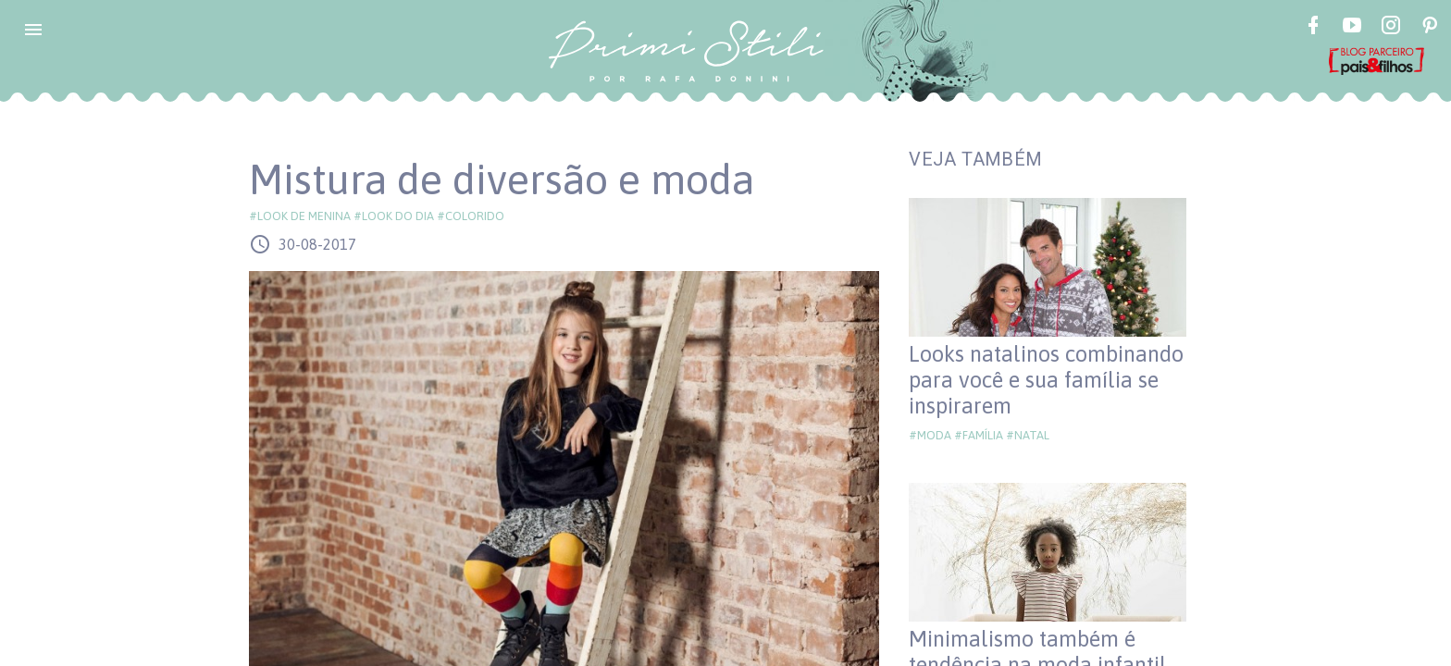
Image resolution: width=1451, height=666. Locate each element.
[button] (33, 29)
